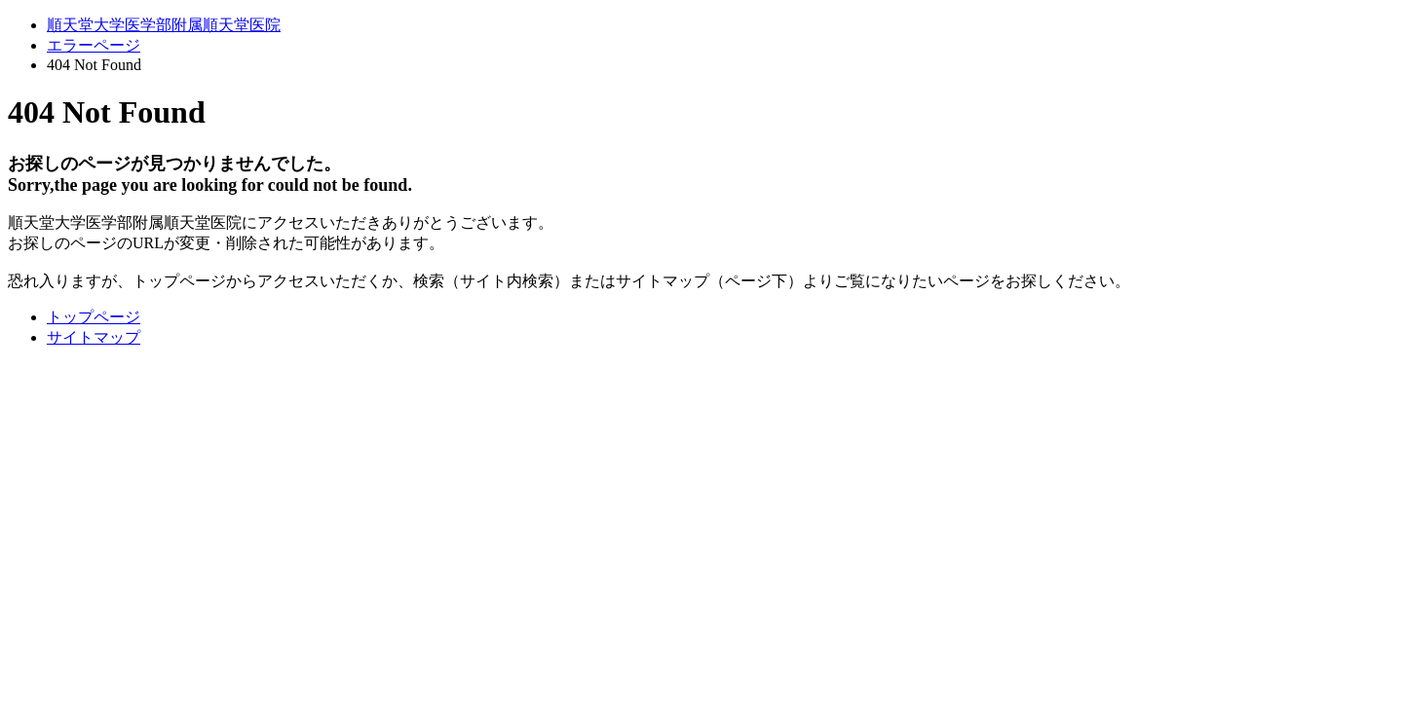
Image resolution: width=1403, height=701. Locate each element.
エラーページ (93, 45)
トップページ (93, 317)
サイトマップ (93, 337)
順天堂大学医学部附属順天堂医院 (164, 25)
